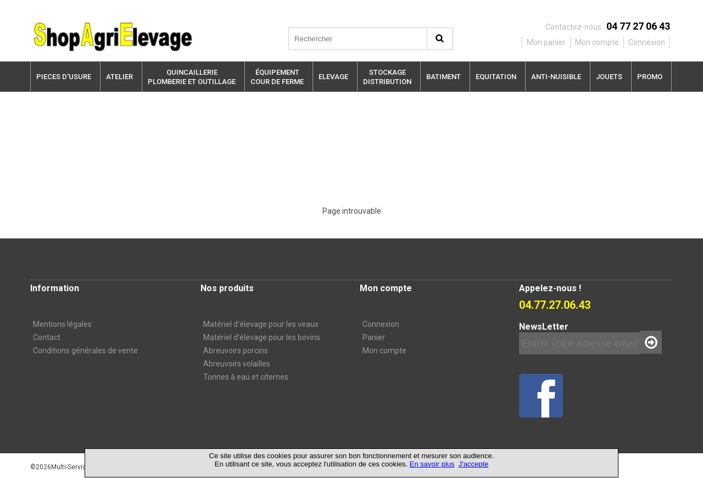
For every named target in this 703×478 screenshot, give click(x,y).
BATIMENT (443, 77)
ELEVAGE (333, 77)
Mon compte (384, 350)
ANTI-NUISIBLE (556, 77)
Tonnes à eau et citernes (245, 377)
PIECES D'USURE (63, 77)
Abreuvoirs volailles (236, 363)
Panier (373, 337)
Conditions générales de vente (85, 350)
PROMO (649, 77)
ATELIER (119, 77)
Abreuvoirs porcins (235, 350)
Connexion (380, 324)
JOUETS (609, 77)
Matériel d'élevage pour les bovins (261, 337)
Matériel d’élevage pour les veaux (261, 324)
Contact (46, 337)
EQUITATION (496, 77)
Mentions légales (62, 324)
